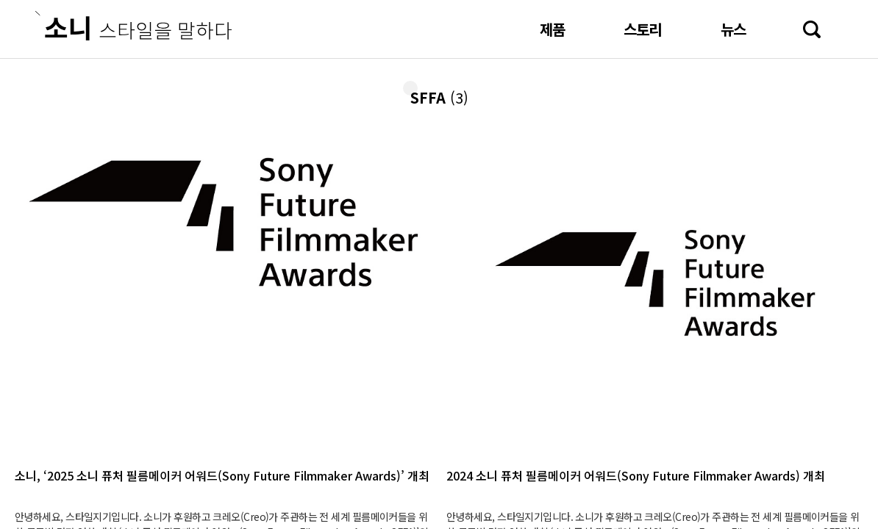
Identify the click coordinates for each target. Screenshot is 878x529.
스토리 (643, 29)
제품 (552, 29)
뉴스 (733, 29)
